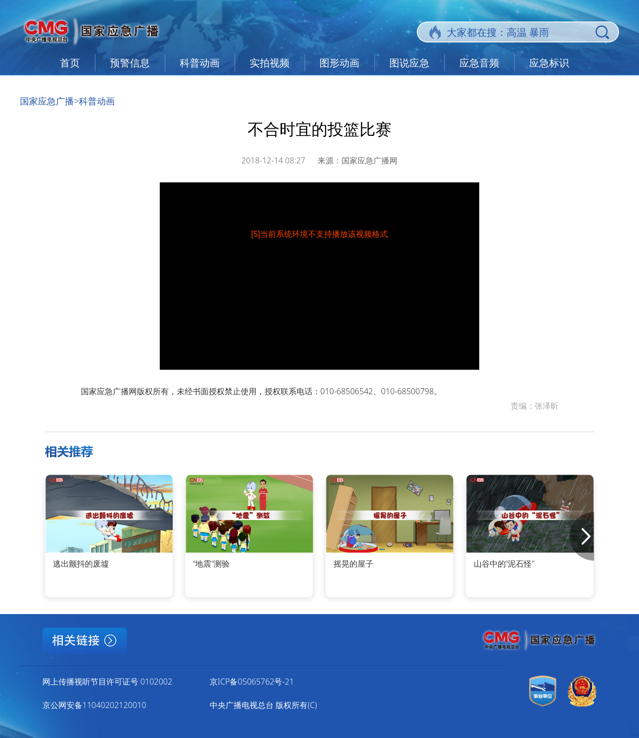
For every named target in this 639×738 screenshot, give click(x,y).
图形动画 (339, 62)
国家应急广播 (47, 101)
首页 (70, 62)
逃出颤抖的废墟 (81, 563)
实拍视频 (270, 62)
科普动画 (200, 62)
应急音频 (479, 62)
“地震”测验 (211, 563)
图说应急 (409, 62)
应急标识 (549, 62)
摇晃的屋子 (353, 563)
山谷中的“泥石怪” (504, 563)
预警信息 (130, 62)
